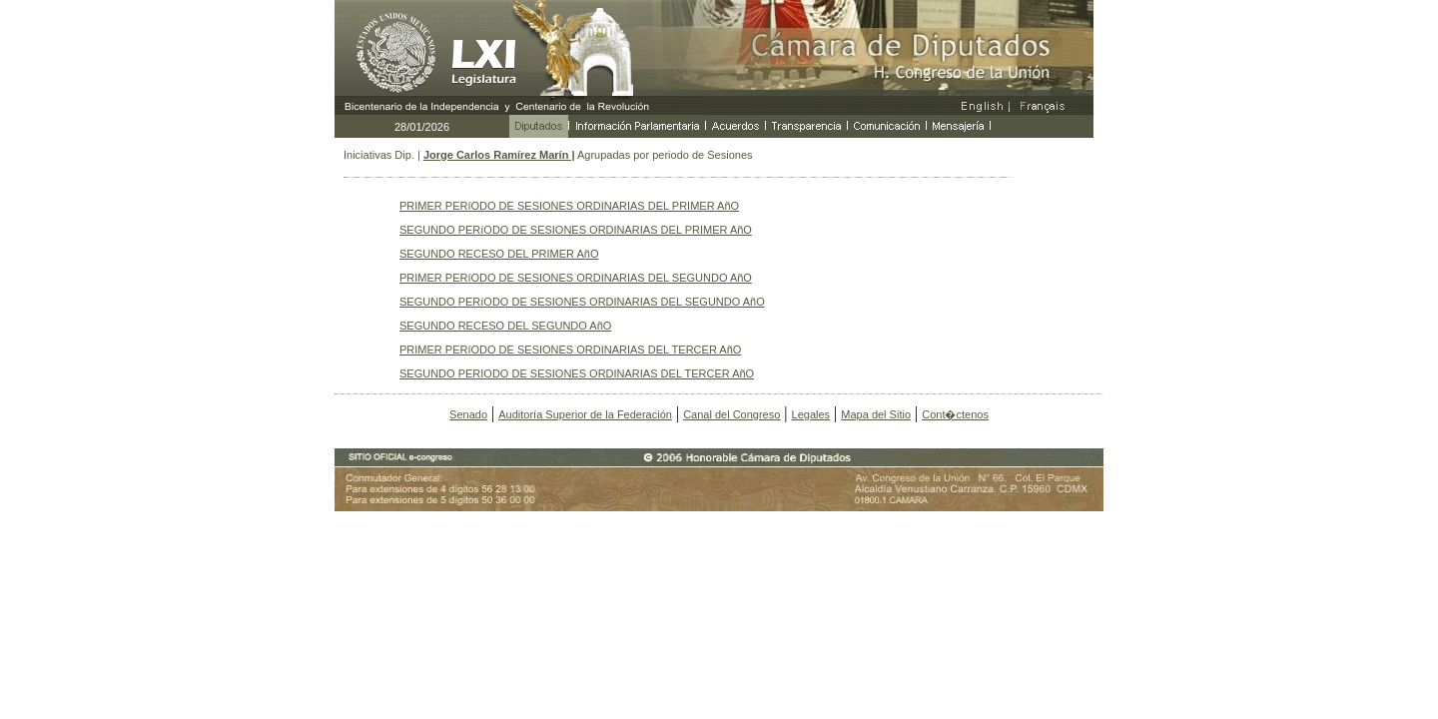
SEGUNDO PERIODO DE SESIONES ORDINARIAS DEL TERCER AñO (576, 373)
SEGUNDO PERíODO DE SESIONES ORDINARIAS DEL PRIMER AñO (575, 230)
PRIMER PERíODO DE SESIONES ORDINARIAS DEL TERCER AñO (570, 350)
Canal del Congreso (731, 414)
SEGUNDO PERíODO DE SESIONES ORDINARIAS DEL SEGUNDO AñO (582, 302)
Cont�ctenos (955, 414)
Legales (811, 414)
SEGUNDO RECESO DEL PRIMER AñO (498, 254)
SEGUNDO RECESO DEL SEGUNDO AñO (505, 326)
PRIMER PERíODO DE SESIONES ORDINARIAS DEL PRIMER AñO (569, 206)
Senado (468, 414)
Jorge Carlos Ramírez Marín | (499, 155)
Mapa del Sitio (876, 414)
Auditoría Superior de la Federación (585, 414)
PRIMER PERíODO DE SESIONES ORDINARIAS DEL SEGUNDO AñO (575, 278)
